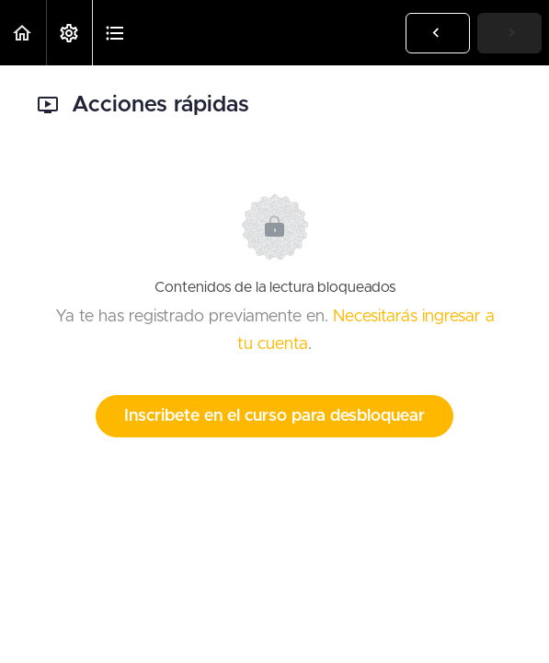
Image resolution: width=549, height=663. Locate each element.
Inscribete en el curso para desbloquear (274, 416)
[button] (23, 32)
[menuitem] (69, 32)
